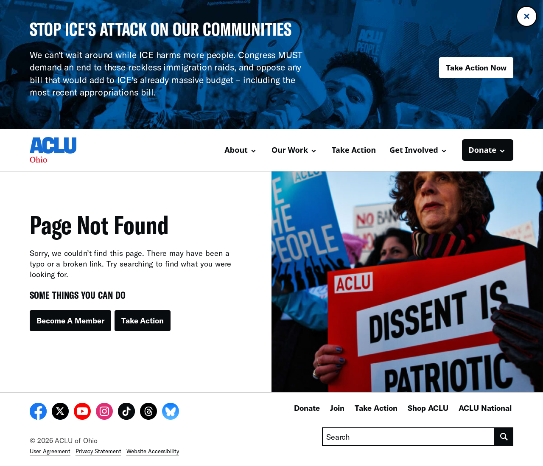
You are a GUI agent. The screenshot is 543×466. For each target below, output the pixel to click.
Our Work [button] (290, 150)
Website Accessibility (152, 451)
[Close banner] (526, 16)
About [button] (236, 150)
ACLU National (485, 408)
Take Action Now (476, 67)
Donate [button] (482, 150)
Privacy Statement (98, 451)
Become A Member (70, 320)
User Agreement (50, 451)
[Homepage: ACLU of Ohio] (59, 150)
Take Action (354, 150)
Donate (307, 408)
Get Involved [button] (413, 150)
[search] (504, 436)
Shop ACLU (428, 408)
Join (337, 408)
